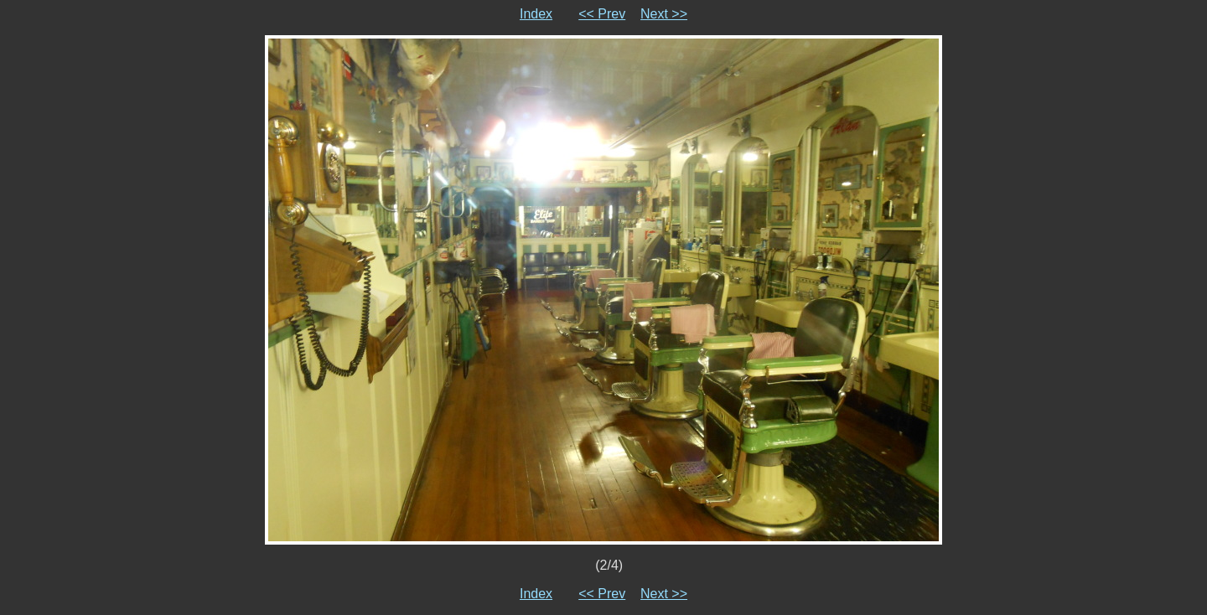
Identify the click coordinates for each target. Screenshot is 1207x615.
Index (536, 14)
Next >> (663, 14)
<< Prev (601, 14)
